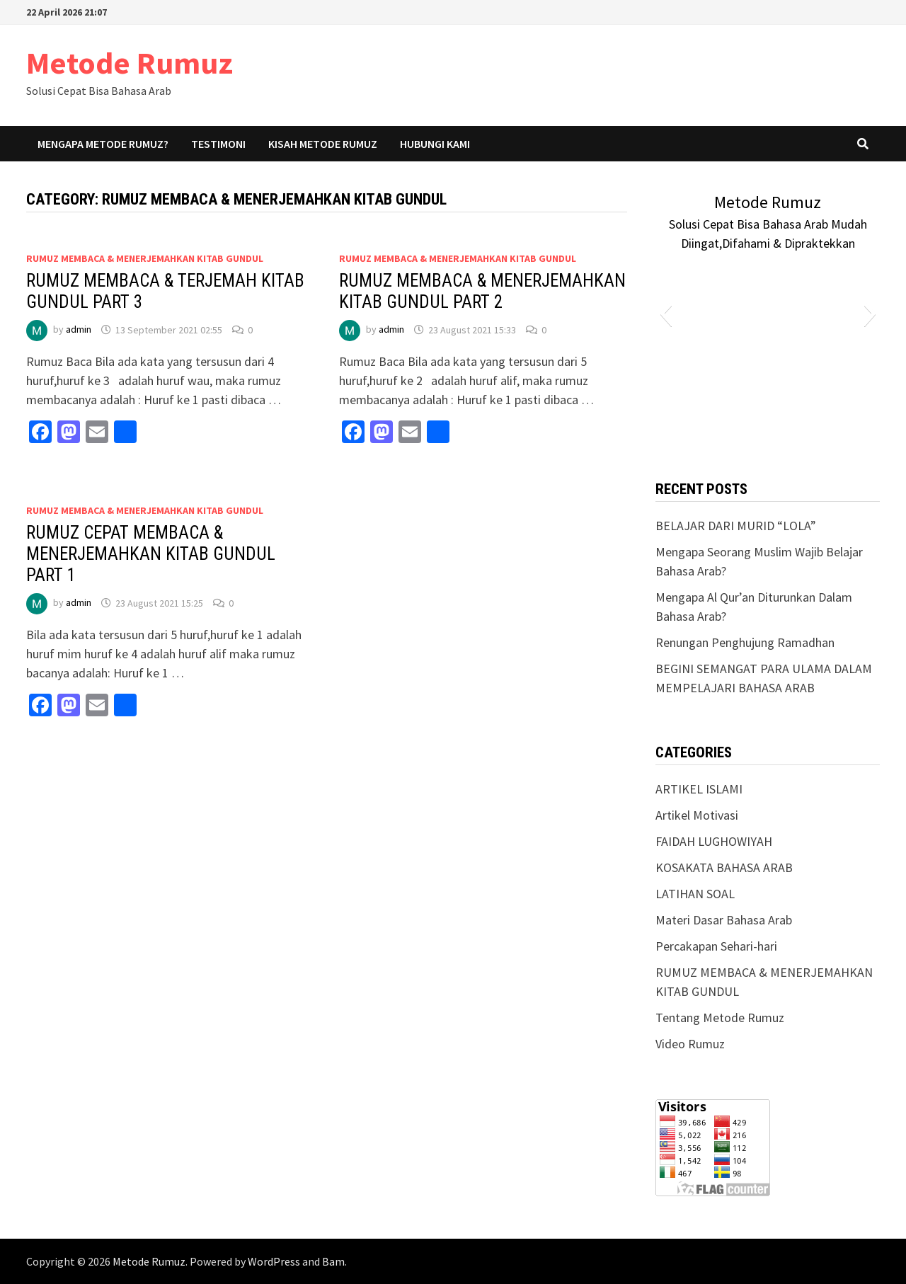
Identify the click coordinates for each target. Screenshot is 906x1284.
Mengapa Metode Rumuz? (103, 144)
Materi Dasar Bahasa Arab (723, 920)
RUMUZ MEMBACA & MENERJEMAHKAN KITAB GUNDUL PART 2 (482, 291)
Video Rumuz (690, 1044)
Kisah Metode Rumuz (322, 144)
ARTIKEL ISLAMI (698, 789)
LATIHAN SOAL (695, 893)
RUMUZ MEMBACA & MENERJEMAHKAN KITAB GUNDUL (144, 258)
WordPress (274, 1261)
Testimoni (218, 144)
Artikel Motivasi (696, 815)
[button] (665, 313)
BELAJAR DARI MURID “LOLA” (735, 525)
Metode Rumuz (129, 62)
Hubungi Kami (435, 144)
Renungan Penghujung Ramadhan (745, 642)
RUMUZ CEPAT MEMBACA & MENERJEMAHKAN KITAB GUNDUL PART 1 (150, 553)
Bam (333, 1261)
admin (78, 329)
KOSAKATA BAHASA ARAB (724, 867)
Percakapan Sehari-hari (716, 946)
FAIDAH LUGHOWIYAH (713, 841)
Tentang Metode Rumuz (719, 1017)
